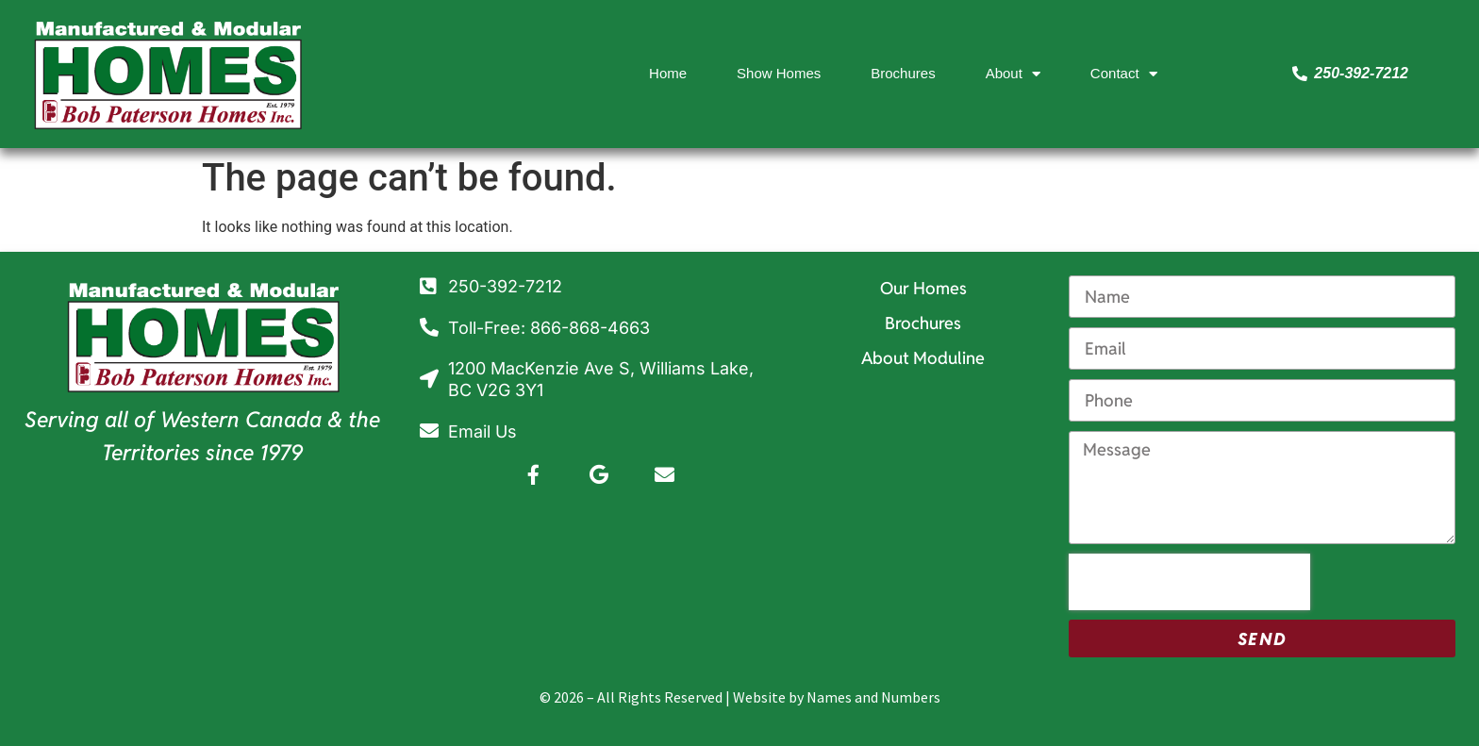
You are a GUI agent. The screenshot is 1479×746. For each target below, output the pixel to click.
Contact (1123, 74)
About (1013, 74)
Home (668, 73)
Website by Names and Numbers (836, 697)
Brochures (903, 73)
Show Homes (779, 73)
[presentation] (1189, 582)
